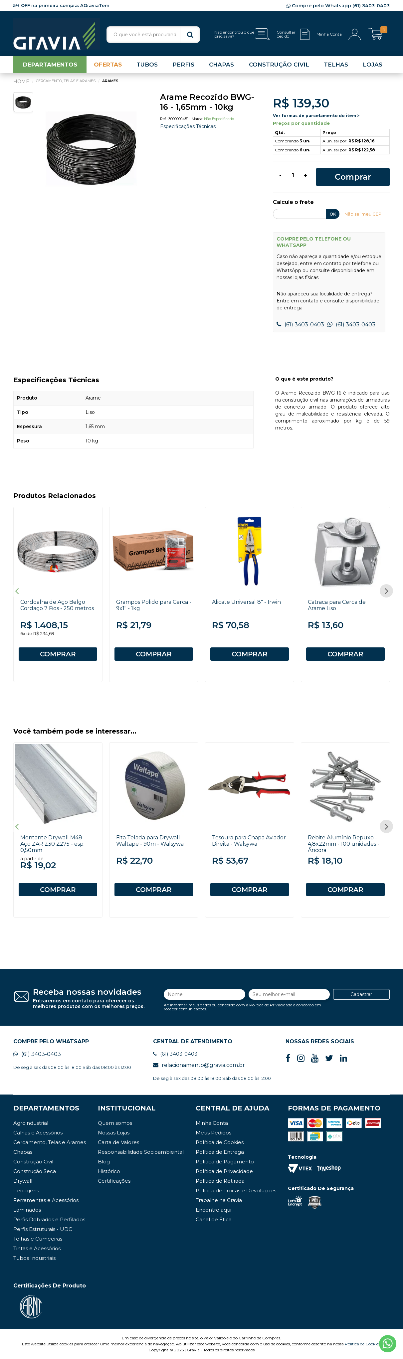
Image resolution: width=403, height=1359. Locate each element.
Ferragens (26, 1190)
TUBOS (147, 64)
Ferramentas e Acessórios (46, 1200)
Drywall (22, 1181)
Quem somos (115, 1123)
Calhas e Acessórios (38, 1132)
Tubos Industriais (34, 1258)
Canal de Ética (214, 1219)
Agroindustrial (30, 1123)
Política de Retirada (220, 1181)
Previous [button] (16, 590)
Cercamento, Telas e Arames (49, 1142)
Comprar (353, 177)
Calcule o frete (293, 202)
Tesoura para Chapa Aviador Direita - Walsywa (249, 840)
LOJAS (372, 64)
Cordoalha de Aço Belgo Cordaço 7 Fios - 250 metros (57, 605)
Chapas (22, 1152)
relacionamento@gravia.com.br (199, 1065)
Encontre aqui (213, 1210)
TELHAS (336, 64)
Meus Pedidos (213, 1132)
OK (332, 214)
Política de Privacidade (270, 1004)
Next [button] (386, 590)
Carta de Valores (118, 1142)
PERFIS (183, 64)
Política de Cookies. (363, 1343)
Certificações (114, 1181)
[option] (92, 147)
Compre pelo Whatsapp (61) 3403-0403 (338, 6)
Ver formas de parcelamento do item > (316, 115)
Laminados (27, 1210)
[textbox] (153, 34)
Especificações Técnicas (188, 126)
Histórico (109, 1171)
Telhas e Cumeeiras (37, 1239)
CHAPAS (221, 64)
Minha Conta (212, 1123)
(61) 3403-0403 (300, 324)
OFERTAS (108, 64)
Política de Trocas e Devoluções (236, 1190)
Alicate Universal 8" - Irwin (246, 602)
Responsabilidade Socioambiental (141, 1152)
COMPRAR (58, 654)
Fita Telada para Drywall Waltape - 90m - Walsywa (150, 840)
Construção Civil (33, 1161)
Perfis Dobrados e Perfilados (49, 1219)
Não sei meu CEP (362, 214)
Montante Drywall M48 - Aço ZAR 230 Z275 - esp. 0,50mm (53, 843)
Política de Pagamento (225, 1161)
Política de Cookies (220, 1142)
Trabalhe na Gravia (219, 1200)
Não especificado (219, 118)
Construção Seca (34, 1171)
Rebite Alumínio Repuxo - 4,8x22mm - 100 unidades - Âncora (343, 843)
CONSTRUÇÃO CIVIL (279, 64)
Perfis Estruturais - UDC (42, 1229)
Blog (104, 1161)
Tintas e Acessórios (37, 1248)
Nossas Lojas (113, 1132)
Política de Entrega (220, 1152)
